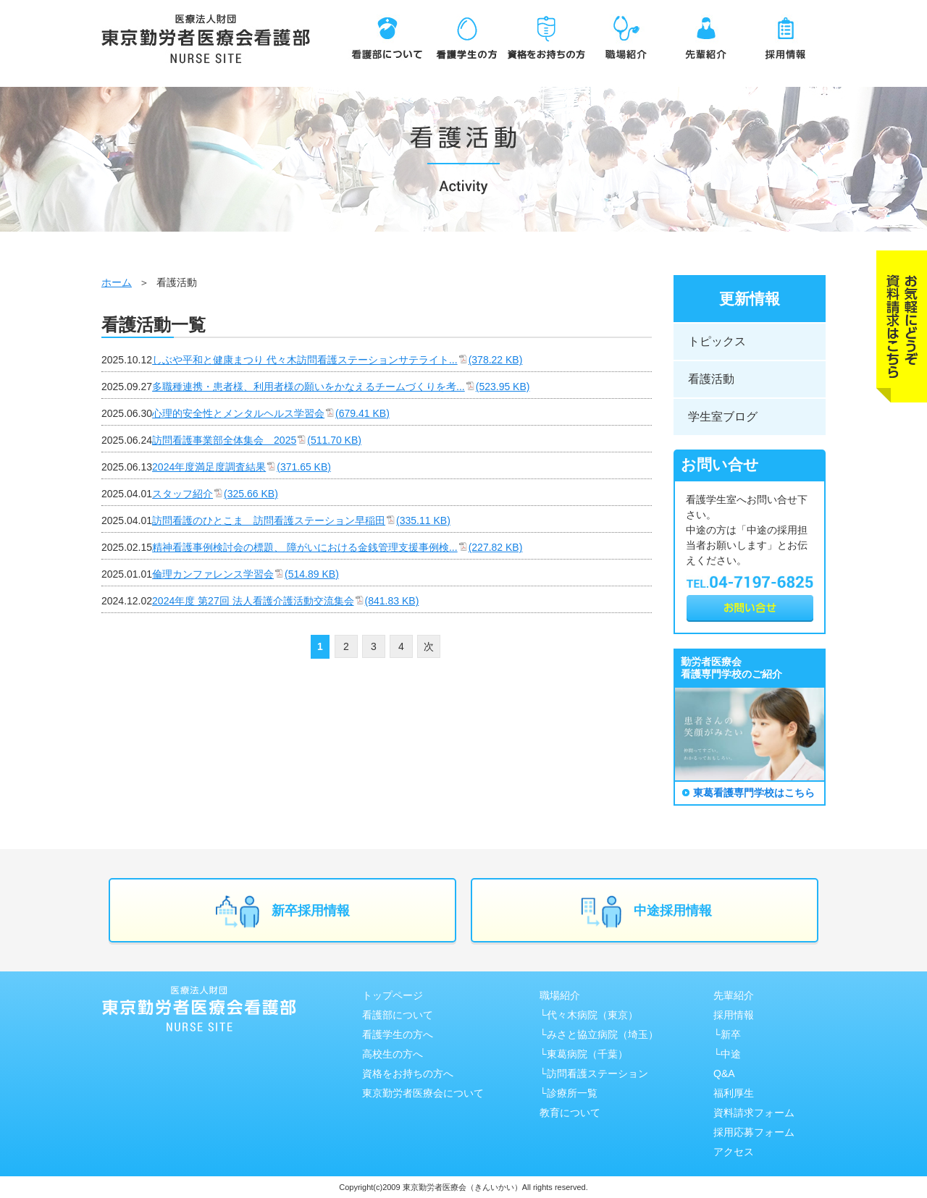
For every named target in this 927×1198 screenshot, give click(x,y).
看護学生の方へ (397, 1034)
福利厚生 (733, 1093)
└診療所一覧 (568, 1093)
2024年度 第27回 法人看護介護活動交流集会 (285, 601)
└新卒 (727, 1034)
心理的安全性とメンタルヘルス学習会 (271, 413)
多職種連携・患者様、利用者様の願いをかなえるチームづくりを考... (340, 386)
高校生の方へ (392, 1054)
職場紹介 (560, 995)
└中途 (727, 1054)
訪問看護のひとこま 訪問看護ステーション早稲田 (301, 520)
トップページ (392, 995)
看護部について (397, 1015)
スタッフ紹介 (215, 493)
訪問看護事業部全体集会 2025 (256, 440)
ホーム (116, 282)
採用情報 (733, 1015)
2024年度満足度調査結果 (241, 467)
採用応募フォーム (753, 1132)
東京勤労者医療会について (423, 1093)
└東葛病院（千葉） (584, 1054)
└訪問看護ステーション (594, 1073)
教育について (570, 1112)
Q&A (724, 1073)
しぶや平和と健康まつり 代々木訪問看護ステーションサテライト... (337, 360)
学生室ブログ (723, 416)
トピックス (717, 341)
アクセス (733, 1151)
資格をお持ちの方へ (407, 1073)
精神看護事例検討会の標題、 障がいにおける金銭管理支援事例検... (337, 547)
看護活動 (711, 379)
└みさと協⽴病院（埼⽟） (599, 1034)
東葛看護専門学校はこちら (754, 792)
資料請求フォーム (753, 1112)
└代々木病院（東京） (589, 1015)
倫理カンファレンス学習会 (245, 574)
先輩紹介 (733, 995)
